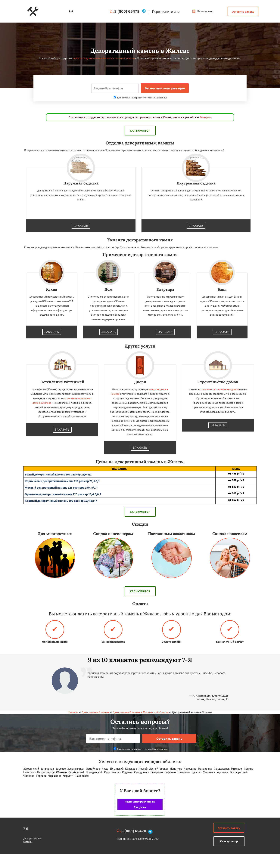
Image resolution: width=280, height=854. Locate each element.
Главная (73, 712)
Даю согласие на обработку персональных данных (140, 97)
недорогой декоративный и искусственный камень (104, 58)
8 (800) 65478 (126, 11)
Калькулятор (202, 11)
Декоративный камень (95, 712)
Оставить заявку (243, 11)
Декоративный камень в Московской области (141, 712)
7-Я (25, 828)
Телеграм (205, 117)
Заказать (81, 225)
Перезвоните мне (165, 11)
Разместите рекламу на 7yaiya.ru (140, 804)
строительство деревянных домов (219, 389)
